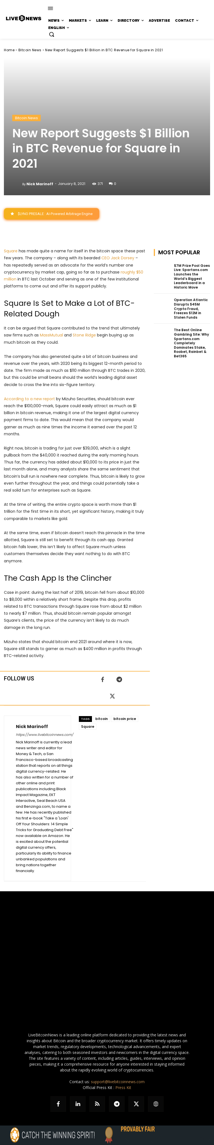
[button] (51, 34)
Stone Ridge (84, 335)
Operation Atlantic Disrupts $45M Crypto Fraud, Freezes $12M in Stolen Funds (191, 308)
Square (11, 251)
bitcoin (101, 718)
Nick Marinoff (39, 184)
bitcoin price (124, 718)
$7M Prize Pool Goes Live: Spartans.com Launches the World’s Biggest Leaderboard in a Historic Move (192, 276)
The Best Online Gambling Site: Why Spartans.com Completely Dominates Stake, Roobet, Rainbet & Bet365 (191, 343)
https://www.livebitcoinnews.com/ (44, 734)
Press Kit (123, 1087)
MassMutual (51, 335)
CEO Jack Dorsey (117, 258)
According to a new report (29, 398)
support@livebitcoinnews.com (118, 1081)
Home (9, 50)
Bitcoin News (30, 50)
